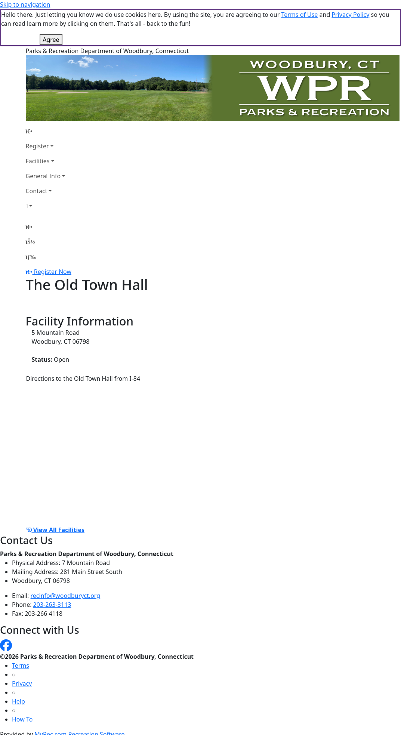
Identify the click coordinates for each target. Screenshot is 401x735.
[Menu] (31, 256)
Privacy (22, 683)
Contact (36, 191)
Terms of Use (299, 14)
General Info (43, 176)
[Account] (45, 205)
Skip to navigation (25, 4)
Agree (51, 39)
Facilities (38, 161)
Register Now (52, 272)
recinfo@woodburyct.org (66, 596)
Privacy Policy (350, 14)
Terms (20, 665)
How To (22, 719)
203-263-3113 (52, 604)
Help (18, 701)
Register (37, 146)
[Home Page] (45, 131)
